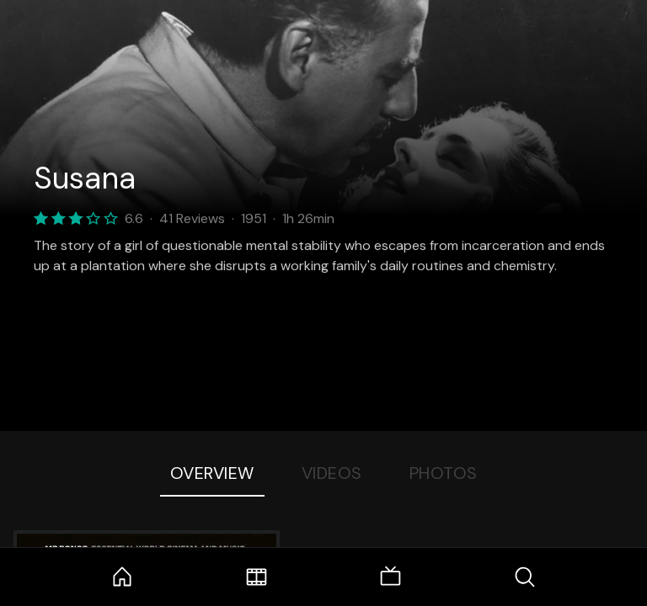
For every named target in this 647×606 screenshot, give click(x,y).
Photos (443, 473)
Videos (332, 473)
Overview (212, 473)
